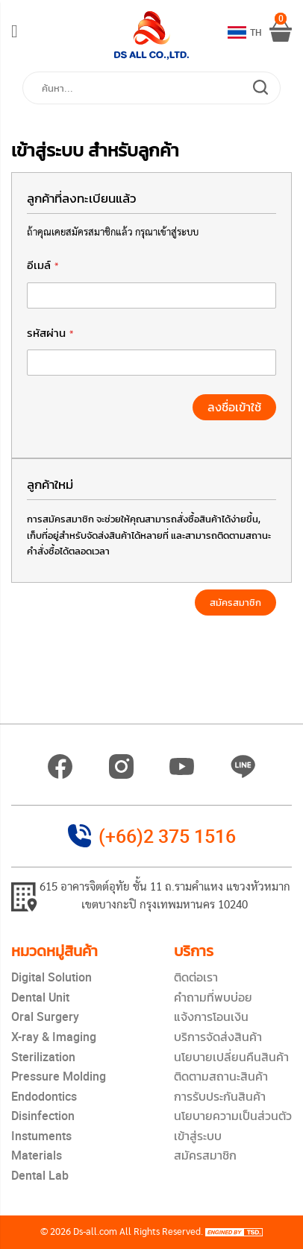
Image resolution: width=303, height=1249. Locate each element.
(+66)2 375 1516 (167, 835)
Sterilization (43, 1057)
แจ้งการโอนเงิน (211, 1016)
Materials (36, 1155)
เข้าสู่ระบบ (198, 1136)
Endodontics (44, 1096)
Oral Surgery (45, 1016)
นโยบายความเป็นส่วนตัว (233, 1115)
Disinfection (43, 1115)
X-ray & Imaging (53, 1036)
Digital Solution (51, 977)
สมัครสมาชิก (205, 1155)
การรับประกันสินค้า (220, 1096)
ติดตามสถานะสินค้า (221, 1076)
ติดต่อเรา (196, 977)
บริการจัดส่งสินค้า (218, 1036)
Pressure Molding (58, 1076)
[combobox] (151, 88)
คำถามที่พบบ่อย (213, 997)
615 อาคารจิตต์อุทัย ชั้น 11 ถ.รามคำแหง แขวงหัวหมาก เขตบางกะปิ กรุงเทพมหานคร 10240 (165, 896)
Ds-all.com (95, 1232)
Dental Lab (40, 1175)
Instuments (41, 1136)
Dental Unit (40, 997)
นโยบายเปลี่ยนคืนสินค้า (231, 1057)
